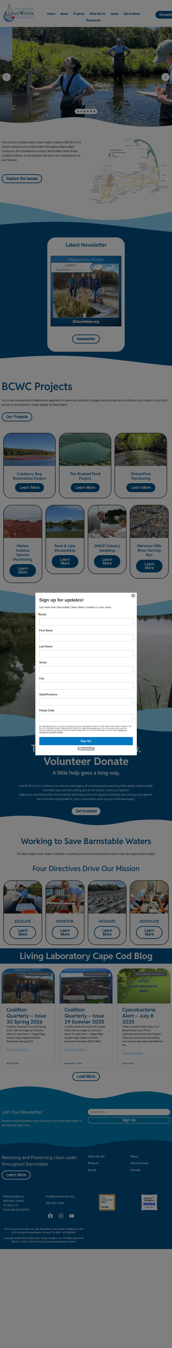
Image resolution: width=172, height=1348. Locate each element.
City (41, 678)
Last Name (46, 646)
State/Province (48, 694)
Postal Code (46, 710)
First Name (46, 630)
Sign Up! (86, 741)
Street (43, 662)
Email (42, 614)
